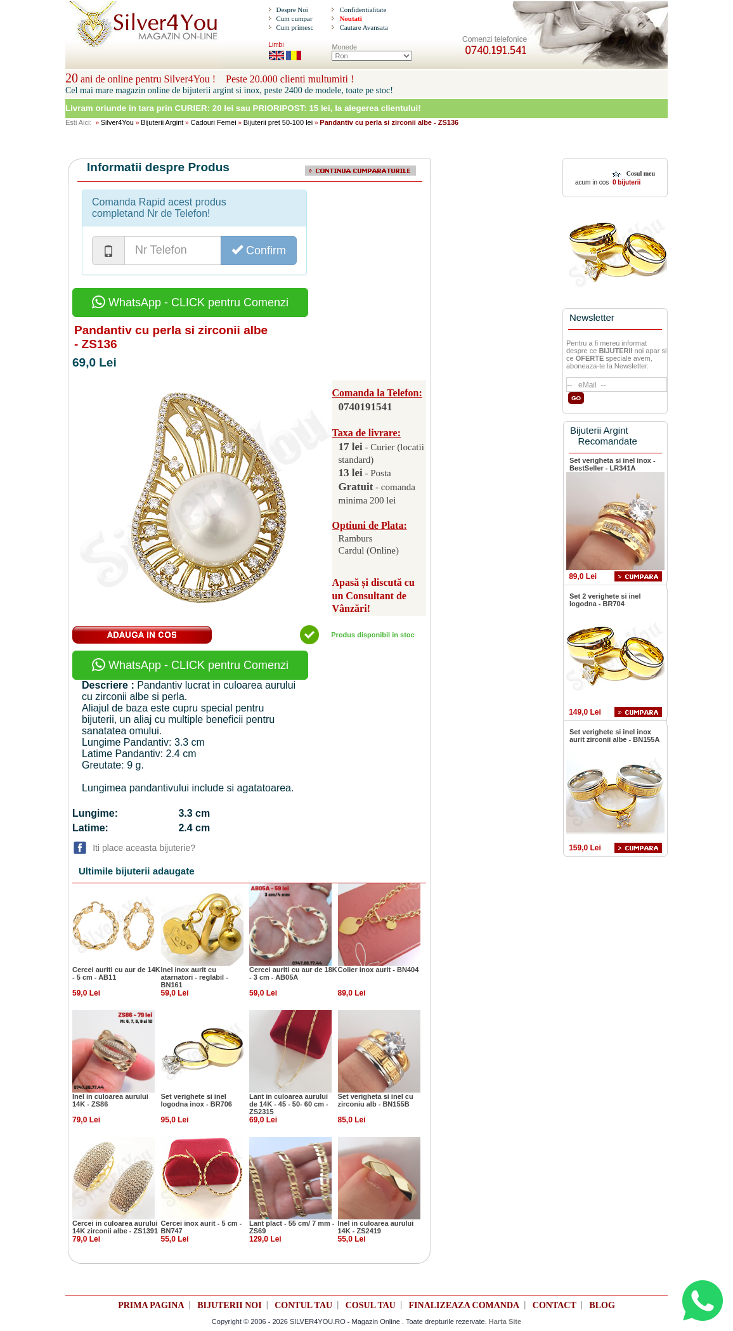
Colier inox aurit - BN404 (378, 969)
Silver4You (117, 122)
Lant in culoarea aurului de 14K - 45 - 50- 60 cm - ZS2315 (288, 1104)
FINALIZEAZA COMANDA (464, 1305)
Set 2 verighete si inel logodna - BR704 (605, 599)
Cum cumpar (294, 18)
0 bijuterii (625, 182)
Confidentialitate (362, 9)
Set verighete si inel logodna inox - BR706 (196, 1100)
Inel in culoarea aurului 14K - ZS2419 (376, 1227)
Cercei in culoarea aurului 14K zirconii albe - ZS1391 (115, 1227)
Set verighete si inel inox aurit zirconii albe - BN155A (614, 735)
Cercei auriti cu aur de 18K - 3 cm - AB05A (293, 973)
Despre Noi (292, 9)
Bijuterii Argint (162, 122)
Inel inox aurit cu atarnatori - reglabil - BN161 (194, 977)
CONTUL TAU (303, 1305)
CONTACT (554, 1305)
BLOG (601, 1305)
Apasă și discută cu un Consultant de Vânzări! (373, 595)
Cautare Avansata (363, 27)
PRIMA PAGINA (151, 1305)
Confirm (258, 250)
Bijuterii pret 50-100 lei (278, 122)
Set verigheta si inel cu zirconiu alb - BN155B (375, 1100)
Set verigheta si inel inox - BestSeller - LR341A (612, 464)
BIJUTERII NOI (229, 1305)
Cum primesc (294, 27)
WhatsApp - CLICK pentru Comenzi (190, 302)
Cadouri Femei (213, 122)
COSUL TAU (371, 1305)
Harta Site (505, 1321)
